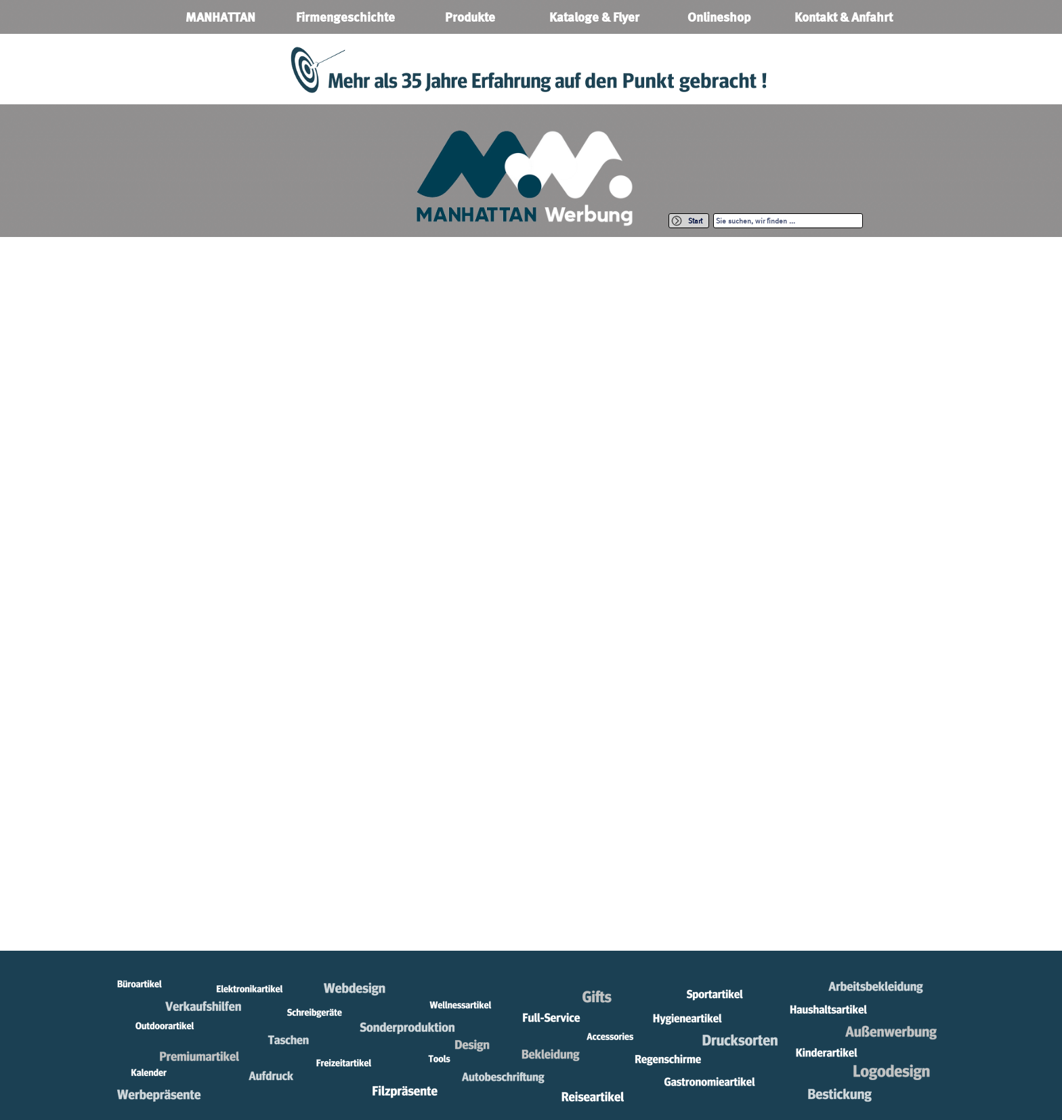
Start (695, 220)
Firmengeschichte (345, 17)
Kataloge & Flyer (594, 17)
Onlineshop (718, 17)
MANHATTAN (220, 17)
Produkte (470, 17)
